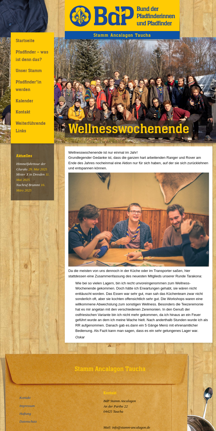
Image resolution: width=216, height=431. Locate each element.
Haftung (25, 414)
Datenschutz (28, 421)
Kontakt (23, 112)
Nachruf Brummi (28, 185)
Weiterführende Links (31, 126)
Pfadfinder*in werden (28, 85)
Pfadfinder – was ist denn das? (32, 55)
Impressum (27, 406)
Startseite (25, 40)
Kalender (24, 100)
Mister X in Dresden (30, 174)
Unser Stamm (29, 70)
